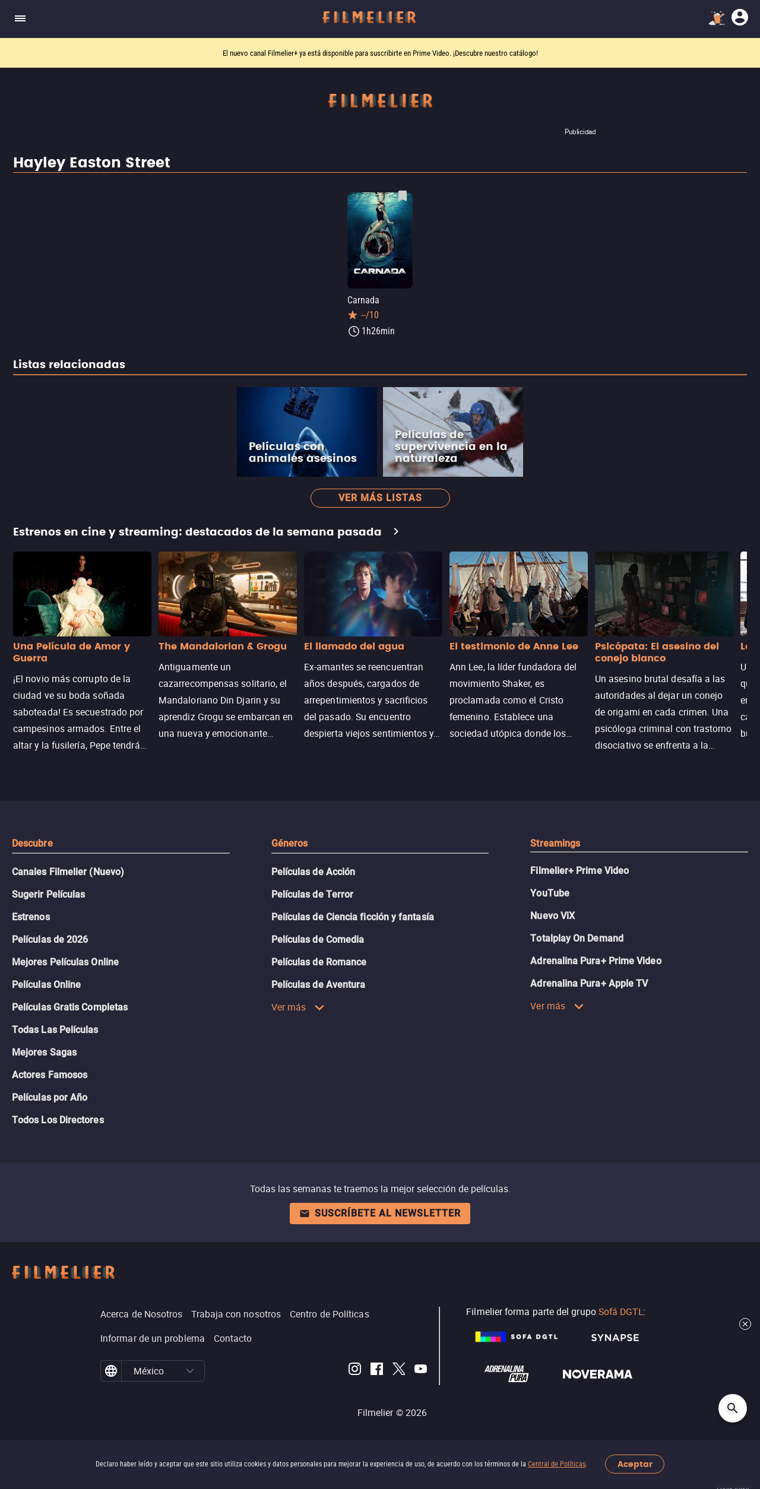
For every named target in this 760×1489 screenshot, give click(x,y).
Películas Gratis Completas (70, 1007)
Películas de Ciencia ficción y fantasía (352, 917)
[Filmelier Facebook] (376, 1371)
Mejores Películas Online (65, 962)
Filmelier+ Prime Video (579, 870)
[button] (190, 1371)
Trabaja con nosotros (236, 1313)
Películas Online (46, 984)
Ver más (298, 1007)
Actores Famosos (49, 1075)
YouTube (549, 893)
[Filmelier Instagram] (355, 1371)
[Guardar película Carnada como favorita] (402, 196)
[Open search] (732, 1408)
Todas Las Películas (55, 1029)
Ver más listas (380, 497)
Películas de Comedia (318, 939)
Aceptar (635, 1464)
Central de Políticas (556, 1464)
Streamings (555, 843)
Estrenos (31, 917)
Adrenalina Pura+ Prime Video (595, 961)
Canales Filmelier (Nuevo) (68, 871)
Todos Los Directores (58, 1120)
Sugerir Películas (48, 894)
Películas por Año (49, 1097)
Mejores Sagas (44, 1052)
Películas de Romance (319, 962)
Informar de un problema (152, 1338)
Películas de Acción (313, 871)
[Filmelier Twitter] (398, 1371)
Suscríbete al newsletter (380, 1213)
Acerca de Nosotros (141, 1313)
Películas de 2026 (50, 939)
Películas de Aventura (318, 984)
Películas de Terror (312, 894)
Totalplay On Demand (576, 938)
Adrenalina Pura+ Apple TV (589, 983)
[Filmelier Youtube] (420, 1371)
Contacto (233, 1338)
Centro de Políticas (329, 1313)
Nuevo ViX (552, 915)
